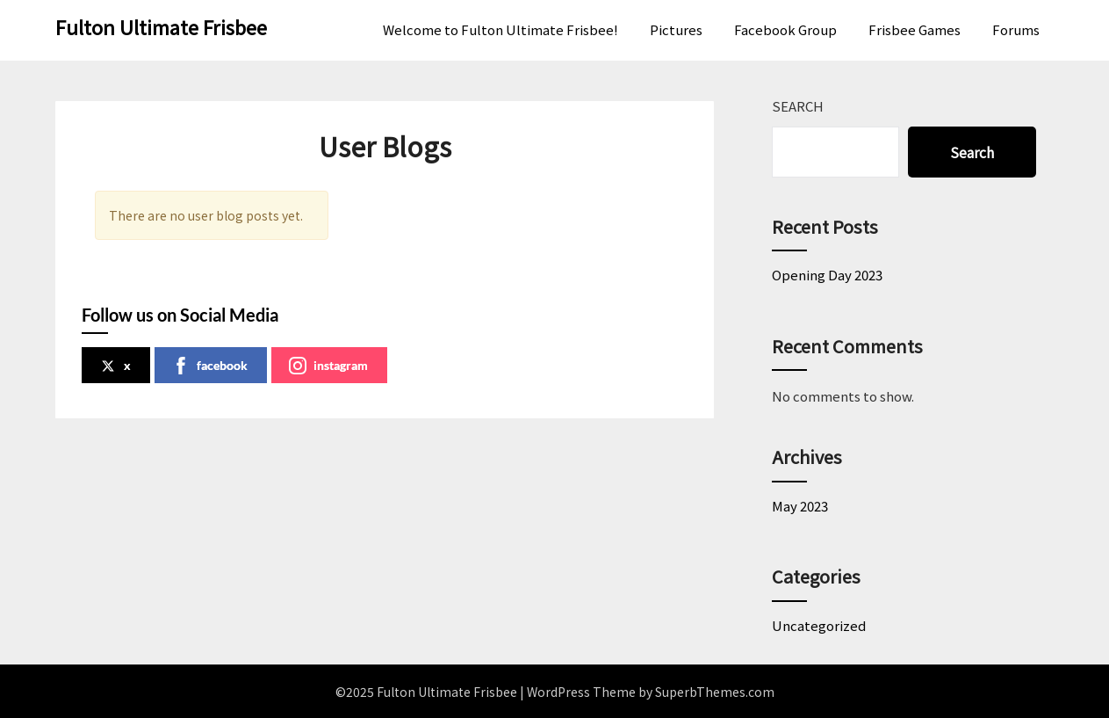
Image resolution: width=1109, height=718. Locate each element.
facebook (210, 365)
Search (798, 106)
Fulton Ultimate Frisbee (161, 26)
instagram (328, 365)
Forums (1016, 29)
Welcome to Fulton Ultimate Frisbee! (500, 29)
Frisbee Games (914, 29)
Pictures (676, 29)
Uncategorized (819, 625)
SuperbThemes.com (714, 691)
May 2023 (800, 506)
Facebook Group (785, 29)
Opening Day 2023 (827, 274)
